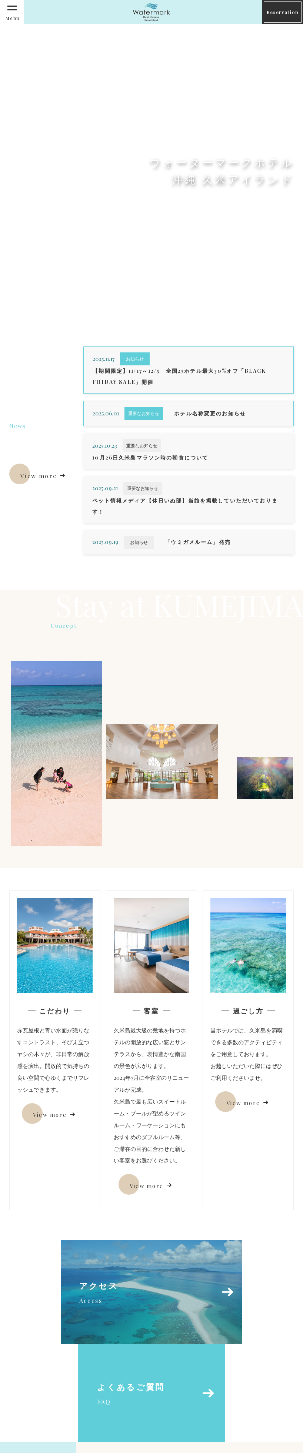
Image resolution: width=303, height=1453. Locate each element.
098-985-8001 (126, 1418)
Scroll (22, 264)
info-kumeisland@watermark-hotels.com (166, 1405)
